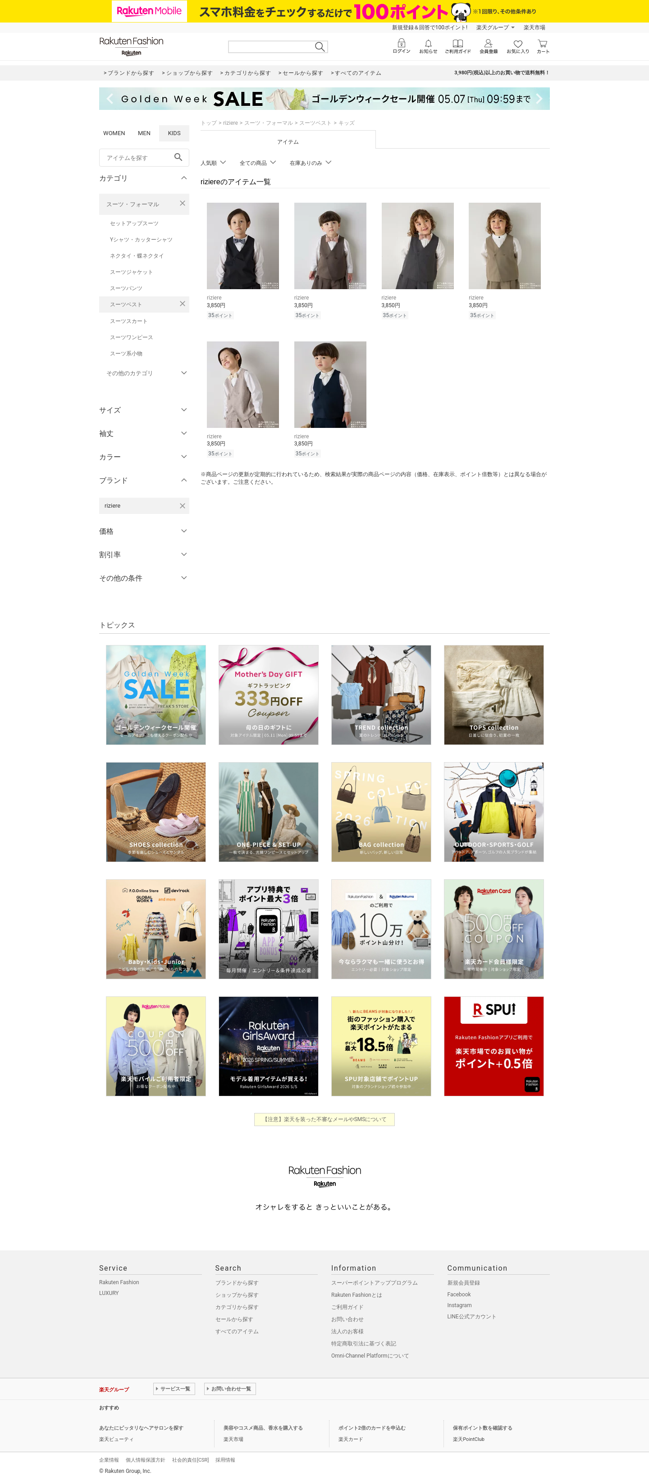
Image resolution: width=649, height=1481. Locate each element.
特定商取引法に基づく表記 (363, 1343)
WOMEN (114, 133)
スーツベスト (126, 304)
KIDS (174, 133)
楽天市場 (534, 27)
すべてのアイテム (237, 1331)
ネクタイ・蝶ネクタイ (137, 256)
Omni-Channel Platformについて (370, 1356)
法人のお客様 (347, 1331)
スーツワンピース (131, 337)
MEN (144, 133)
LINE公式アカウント (472, 1316)
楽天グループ (492, 27)
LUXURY (109, 1293)
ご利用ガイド (347, 1307)
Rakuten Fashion (119, 1282)
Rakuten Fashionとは (356, 1295)
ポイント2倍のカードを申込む (372, 1428)
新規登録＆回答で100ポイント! (429, 27)
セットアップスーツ (134, 223)
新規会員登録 (464, 1283)
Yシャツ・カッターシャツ (141, 239)
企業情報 (109, 1460)
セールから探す (234, 1319)
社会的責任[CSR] (190, 1460)
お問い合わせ (347, 1319)
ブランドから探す (237, 1283)
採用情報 (225, 1460)
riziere (230, 123)
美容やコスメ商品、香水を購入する (263, 1428)
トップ (209, 123)
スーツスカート (129, 321)
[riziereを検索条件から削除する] (182, 505)
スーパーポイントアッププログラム (374, 1283)
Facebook (459, 1294)
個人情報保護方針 (145, 1460)
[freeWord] (144, 158)
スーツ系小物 (126, 353)
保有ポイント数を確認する (482, 1428)
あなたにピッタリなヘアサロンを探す (141, 1428)
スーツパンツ (126, 288)
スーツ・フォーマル (132, 204)
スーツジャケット (131, 272)
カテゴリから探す (237, 1307)
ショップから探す (237, 1295)
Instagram (460, 1305)
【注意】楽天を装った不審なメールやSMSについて (324, 1119)
